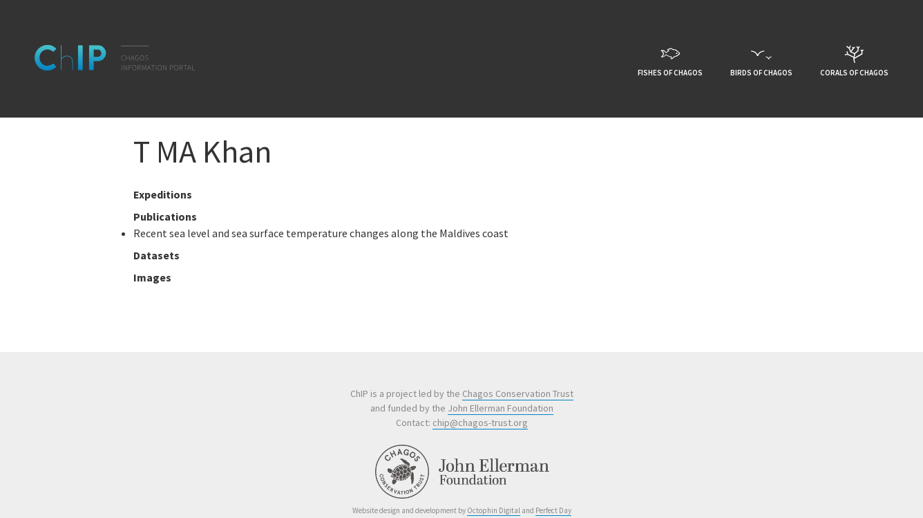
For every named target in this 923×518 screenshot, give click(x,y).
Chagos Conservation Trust (517, 393)
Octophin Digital (493, 510)
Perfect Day (553, 510)
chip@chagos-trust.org (480, 422)
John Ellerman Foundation (500, 408)
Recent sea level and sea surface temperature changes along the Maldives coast (320, 233)
